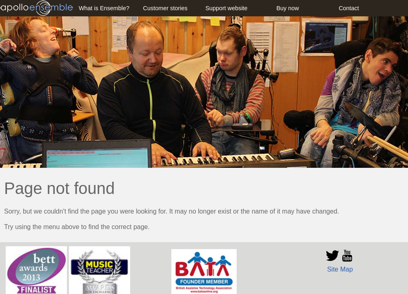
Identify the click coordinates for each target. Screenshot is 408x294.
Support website (226, 8)
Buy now (287, 8)
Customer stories (165, 8)
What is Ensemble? (104, 8)
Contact (349, 8)
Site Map (340, 269)
